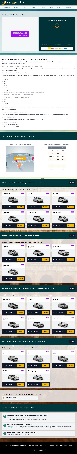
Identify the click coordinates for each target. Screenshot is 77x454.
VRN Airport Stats (67, 7)
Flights (26, 7)
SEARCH (72, 182)
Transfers (35, 7)
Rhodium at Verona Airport (12, 426)
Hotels (58, 7)
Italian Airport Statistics (14, 445)
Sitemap (70, 445)
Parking (43, 7)
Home (6, 445)
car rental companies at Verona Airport (35, 61)
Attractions (51, 7)
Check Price (20, 206)
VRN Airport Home (6, 7)
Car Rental (17, 7)
